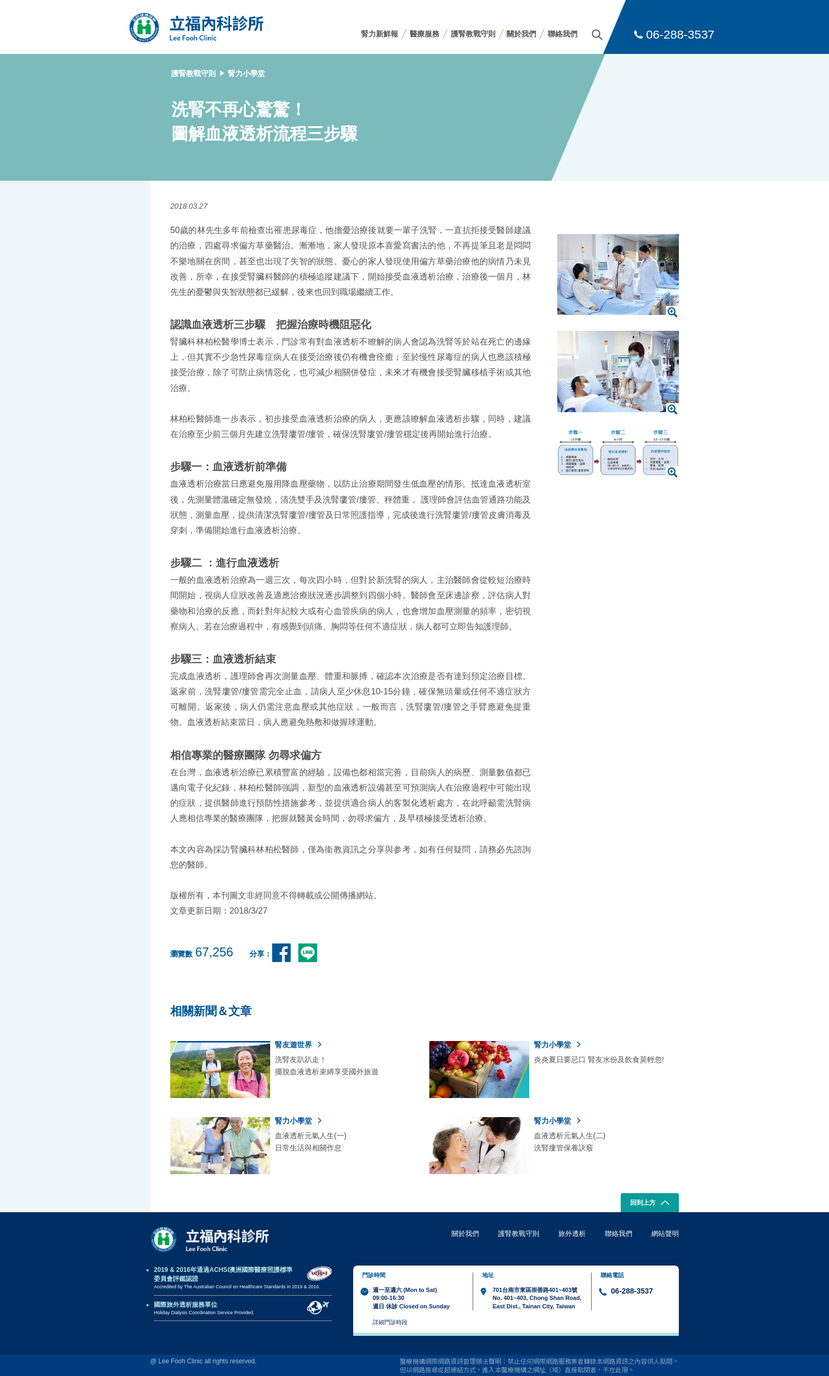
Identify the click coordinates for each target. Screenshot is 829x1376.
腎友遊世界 (298, 1044)
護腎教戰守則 (473, 34)
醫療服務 (424, 34)
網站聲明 (665, 1234)
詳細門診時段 (390, 1322)
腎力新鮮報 (379, 34)
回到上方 (650, 1203)
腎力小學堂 (246, 73)
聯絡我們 (562, 34)
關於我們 (521, 34)
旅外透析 (572, 1234)
